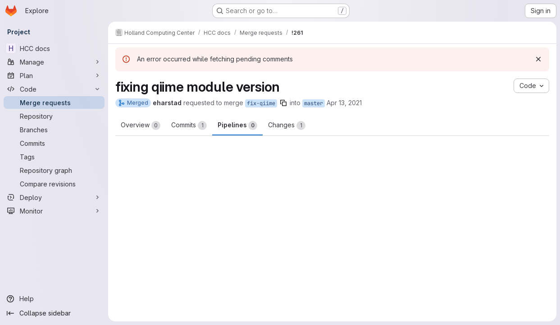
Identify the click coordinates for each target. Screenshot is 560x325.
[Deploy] (54, 197)
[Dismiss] (538, 59)
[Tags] (54, 156)
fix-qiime (261, 103)
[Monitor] (54, 210)
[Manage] (54, 62)
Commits (189, 125)
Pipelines (237, 125)
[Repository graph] (54, 170)
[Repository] (54, 116)
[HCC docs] (54, 48)
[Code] (54, 89)
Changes (286, 125)
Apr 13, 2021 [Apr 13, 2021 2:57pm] (344, 103)
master (313, 103)
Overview (140, 125)
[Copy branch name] (283, 103)
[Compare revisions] (54, 183)
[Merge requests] (54, 102)
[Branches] (54, 129)
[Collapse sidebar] (54, 313)
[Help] (54, 298)
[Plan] (54, 75)
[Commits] (54, 143)
